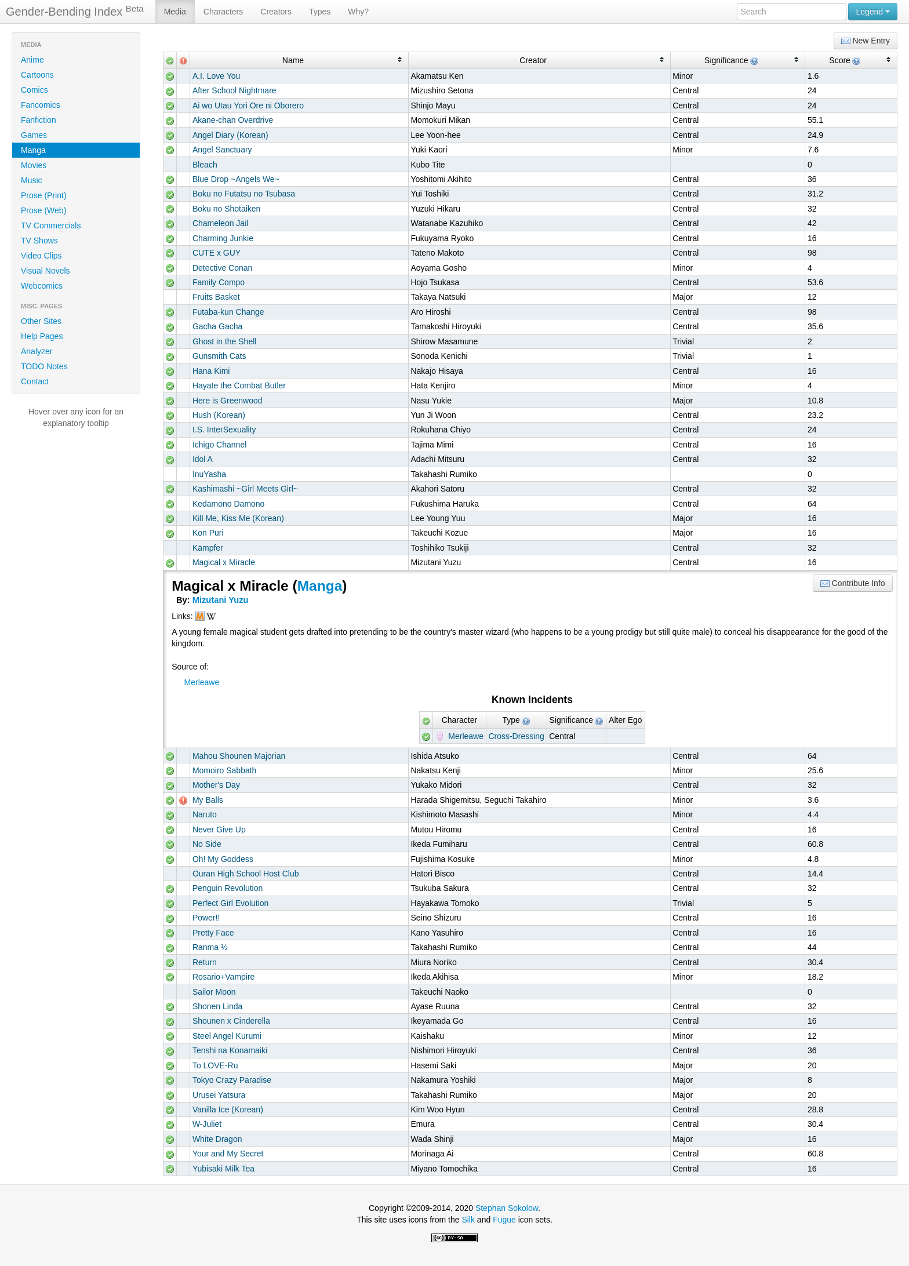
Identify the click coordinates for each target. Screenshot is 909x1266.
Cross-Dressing (516, 736)
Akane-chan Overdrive (232, 120)
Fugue (504, 1219)
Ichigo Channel (219, 444)
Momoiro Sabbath (224, 770)
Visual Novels (45, 270)
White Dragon (217, 1139)
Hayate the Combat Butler (239, 385)
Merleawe (202, 682)
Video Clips (41, 255)
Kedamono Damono (228, 503)
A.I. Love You (216, 76)
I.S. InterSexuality (224, 429)
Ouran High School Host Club (245, 873)
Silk (468, 1219)
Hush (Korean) (218, 415)
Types (319, 11)
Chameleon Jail (220, 223)
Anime (32, 59)
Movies (33, 165)
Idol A (202, 459)
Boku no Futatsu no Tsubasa (243, 193)
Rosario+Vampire (223, 976)
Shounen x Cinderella (231, 1020)
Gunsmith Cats (219, 356)
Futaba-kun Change (228, 311)
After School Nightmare (234, 90)
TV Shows (39, 240)
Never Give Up (219, 829)
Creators (276, 11)
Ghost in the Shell (224, 341)
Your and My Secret (227, 1153)
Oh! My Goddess (222, 859)
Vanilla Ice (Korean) (227, 1109)
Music (31, 180)
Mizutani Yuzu (220, 600)
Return (204, 962)
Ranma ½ (210, 947)
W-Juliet (206, 1124)
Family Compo (218, 282)
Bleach (204, 164)
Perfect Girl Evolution (230, 903)
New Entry (865, 41)
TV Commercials (51, 225)
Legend (873, 11)
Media (175, 11)
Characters (223, 11)
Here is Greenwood (227, 400)
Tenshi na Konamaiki (229, 1050)
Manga (33, 150)
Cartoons (37, 74)
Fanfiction (38, 120)
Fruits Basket (216, 296)
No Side (206, 844)
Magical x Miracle (223, 562)
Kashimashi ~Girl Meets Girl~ (245, 488)
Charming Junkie (222, 238)
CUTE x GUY (216, 252)
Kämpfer (207, 547)
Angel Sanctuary (222, 149)
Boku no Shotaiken (226, 208)
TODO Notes (44, 366)
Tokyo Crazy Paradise (231, 1080)
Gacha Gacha (217, 326)
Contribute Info (852, 583)
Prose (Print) (44, 195)
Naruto (204, 814)
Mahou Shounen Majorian (238, 756)
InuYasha (209, 474)
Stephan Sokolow (506, 1208)
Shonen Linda (217, 1006)
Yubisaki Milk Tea (223, 1168)
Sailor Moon (214, 991)
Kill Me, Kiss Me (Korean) (238, 518)
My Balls (207, 800)
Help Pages (42, 336)
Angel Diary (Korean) (230, 135)
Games (34, 135)
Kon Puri (208, 532)
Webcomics (42, 285)
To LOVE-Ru (215, 1065)
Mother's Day (216, 785)
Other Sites (41, 321)
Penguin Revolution (227, 888)
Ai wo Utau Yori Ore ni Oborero (248, 105)
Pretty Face (213, 932)
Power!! (206, 917)
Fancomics (40, 105)
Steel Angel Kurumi (226, 1036)
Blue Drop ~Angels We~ (235, 179)
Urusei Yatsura (218, 1095)
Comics (34, 89)
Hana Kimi (211, 371)
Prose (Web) (43, 210)
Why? (358, 11)
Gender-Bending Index (75, 11)
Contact (35, 381)
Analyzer (36, 351)
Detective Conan (222, 267)
